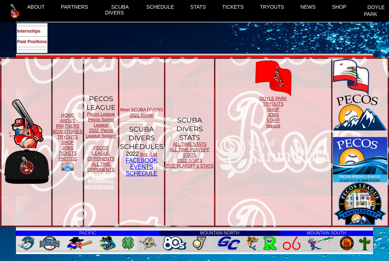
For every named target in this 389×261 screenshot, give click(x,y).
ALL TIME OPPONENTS (101, 167)
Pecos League (101, 114)
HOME (67, 115)
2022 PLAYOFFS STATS (190, 166)
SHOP (339, 7)
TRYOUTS (272, 7)
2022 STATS (189, 160)
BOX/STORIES (67, 131)
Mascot (273, 125)
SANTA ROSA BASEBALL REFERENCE (100, 181)
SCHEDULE (160, 7)
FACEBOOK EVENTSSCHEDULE (142, 167)
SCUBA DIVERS (117, 10)
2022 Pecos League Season (101, 133)
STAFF (273, 120)
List (153, 154)
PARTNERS (74, 7)
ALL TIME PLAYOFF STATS (190, 152)
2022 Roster (141, 115)
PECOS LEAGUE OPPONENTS (101, 153)
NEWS (308, 7)
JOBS (67, 147)
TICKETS (233, 7)
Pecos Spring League (101, 122)
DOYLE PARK (374, 10)
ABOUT (36, 7)
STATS (198, 7)
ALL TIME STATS (190, 144)
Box (143, 154)
